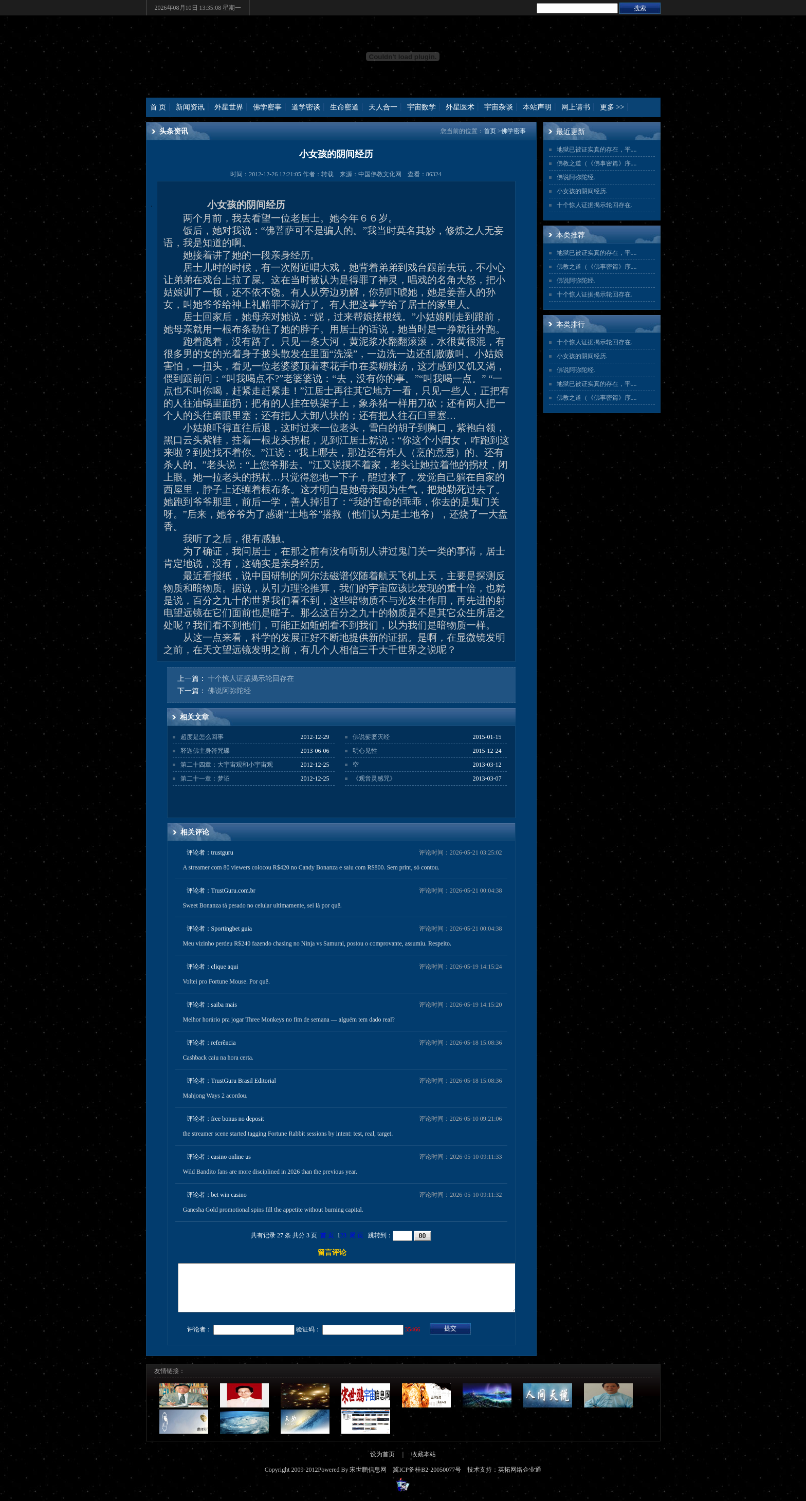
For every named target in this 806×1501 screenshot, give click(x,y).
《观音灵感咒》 (374, 778)
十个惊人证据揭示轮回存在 (251, 678)
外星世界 (228, 107)
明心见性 (365, 750)
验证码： (308, 1338)
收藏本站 (423, 1463)
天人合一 (383, 107)
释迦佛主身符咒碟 (205, 750)
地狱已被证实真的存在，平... (596, 149)
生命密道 (344, 107)
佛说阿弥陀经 (229, 691)
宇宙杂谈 (498, 107)
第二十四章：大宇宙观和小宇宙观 (226, 764)
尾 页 (356, 1235)
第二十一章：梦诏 (205, 778)
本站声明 (537, 107)
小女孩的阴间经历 (581, 191)
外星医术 (460, 107)
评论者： (199, 1338)
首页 (490, 131)
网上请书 (575, 107)
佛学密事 (267, 107)
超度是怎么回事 (202, 736)
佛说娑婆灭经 (371, 736)
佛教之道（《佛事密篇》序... (596, 163)
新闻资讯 (190, 107)
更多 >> (612, 107)
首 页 (158, 107)
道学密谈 (305, 107)
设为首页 (382, 1463)
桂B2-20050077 (435, 1479)
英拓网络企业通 (519, 1479)
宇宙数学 (421, 107)
